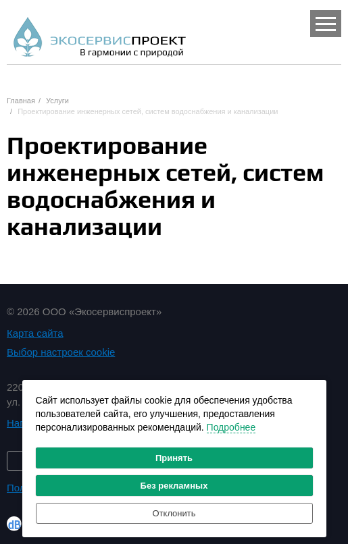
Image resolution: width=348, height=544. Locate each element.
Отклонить (173, 513)
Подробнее (231, 427)
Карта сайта (35, 333)
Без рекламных (174, 486)
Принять (174, 458)
